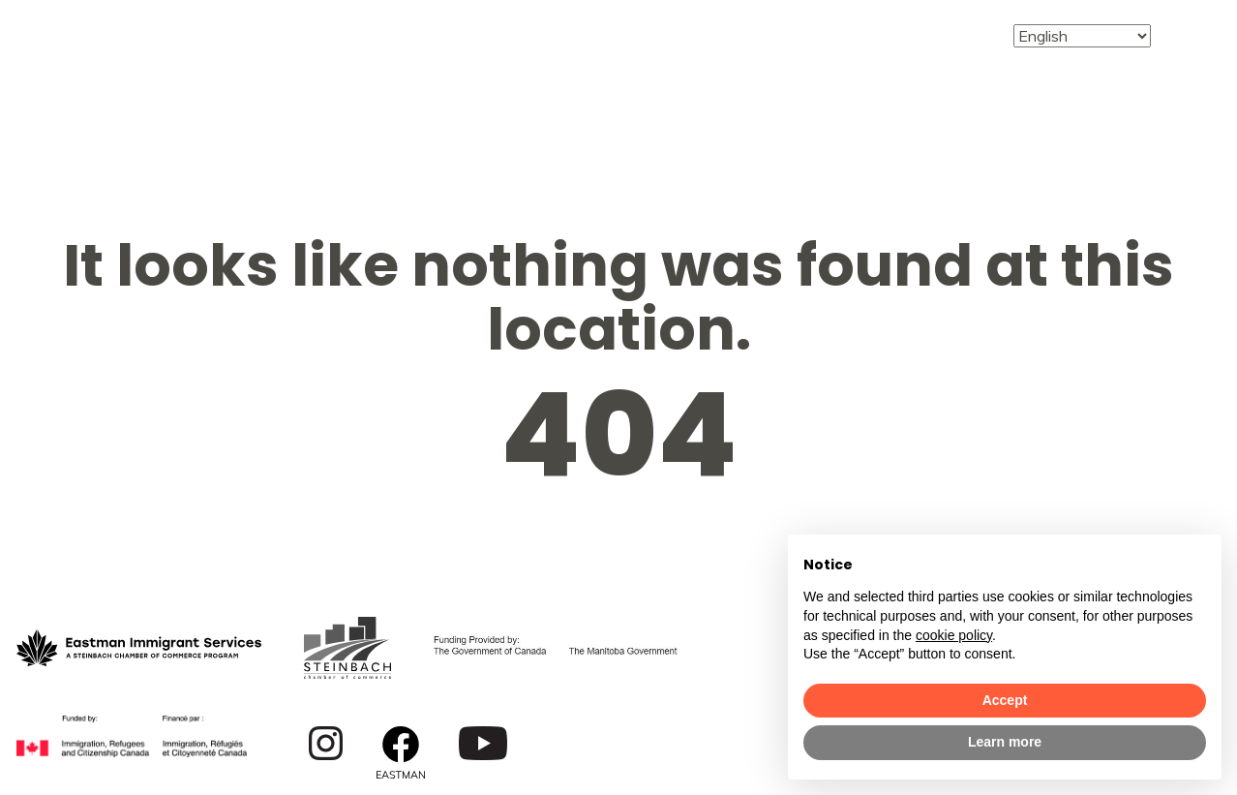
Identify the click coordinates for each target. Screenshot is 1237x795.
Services (392, 22)
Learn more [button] (1004, 741)
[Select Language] (1082, 35)
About (273, 22)
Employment (542, 22)
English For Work (687, 35)
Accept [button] (1005, 700)
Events (805, 35)
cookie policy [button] (954, 635)
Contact (928, 35)
